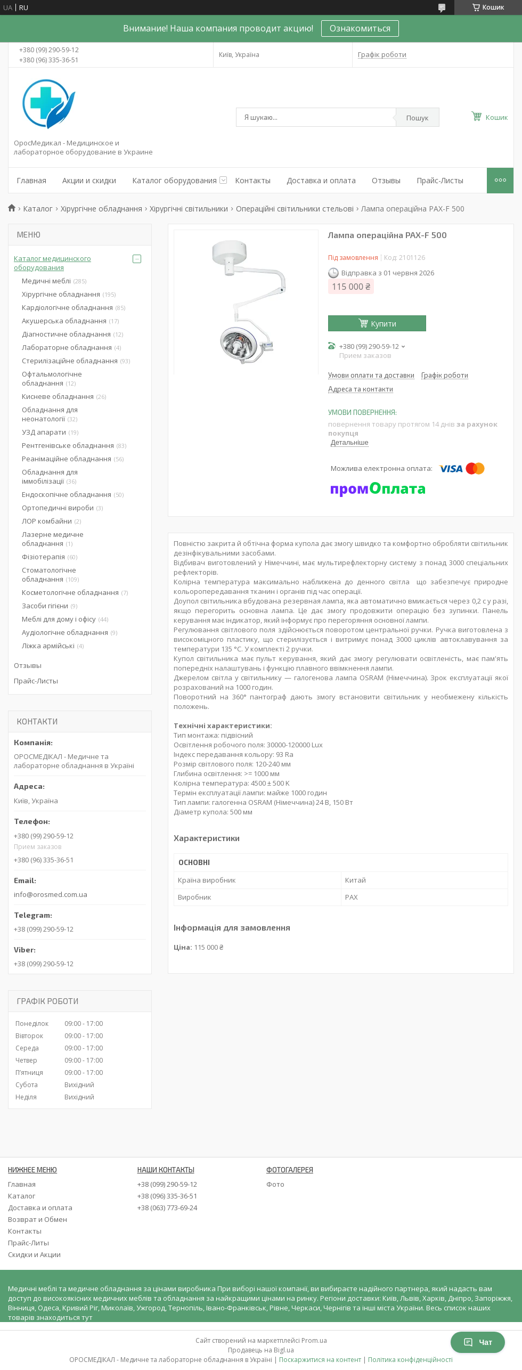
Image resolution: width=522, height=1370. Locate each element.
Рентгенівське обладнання (68, 445)
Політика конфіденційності (410, 1359)
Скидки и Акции (34, 1254)
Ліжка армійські (48, 645)
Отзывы (386, 180)
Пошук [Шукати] (417, 118)
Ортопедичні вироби (58, 507)
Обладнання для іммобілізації (50, 476)
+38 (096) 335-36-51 (167, 1196)
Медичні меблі (46, 281)
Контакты (253, 180)
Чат (477, 1342)
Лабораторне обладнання (67, 347)
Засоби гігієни (45, 605)
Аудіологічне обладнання (65, 632)
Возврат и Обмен (37, 1219)
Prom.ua (314, 1340)
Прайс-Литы (28, 1242)
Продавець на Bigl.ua (261, 1350)
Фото (275, 1184)
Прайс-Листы (440, 180)
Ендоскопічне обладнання (66, 494)
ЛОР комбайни (47, 521)
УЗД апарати (44, 432)
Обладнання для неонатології (50, 414)
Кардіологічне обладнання (67, 307)
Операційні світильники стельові (295, 208)
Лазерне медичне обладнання (53, 538)
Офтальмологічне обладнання (52, 378)
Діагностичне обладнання (66, 334)
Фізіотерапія (43, 556)
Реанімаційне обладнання (66, 458)
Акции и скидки (89, 180)
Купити (383, 324)
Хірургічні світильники (189, 208)
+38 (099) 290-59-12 (167, 1184)
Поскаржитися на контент (320, 1359)
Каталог (38, 208)
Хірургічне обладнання (101, 208)
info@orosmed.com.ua (50, 894)
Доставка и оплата (321, 180)
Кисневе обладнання (58, 396)
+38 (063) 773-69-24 (167, 1207)
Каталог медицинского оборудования (52, 263)
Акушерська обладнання (64, 320)
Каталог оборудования (174, 180)
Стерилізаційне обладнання (70, 360)
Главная (31, 180)
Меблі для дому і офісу (59, 619)
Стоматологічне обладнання (49, 574)
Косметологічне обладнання (70, 592)
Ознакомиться (360, 28)
